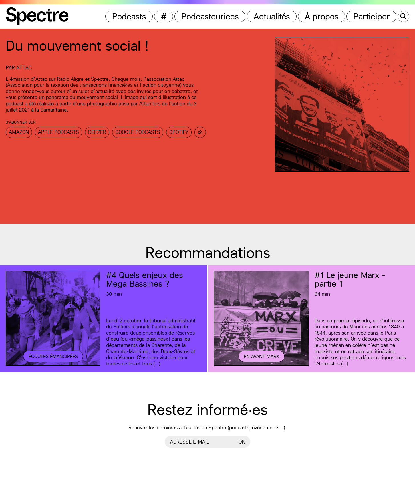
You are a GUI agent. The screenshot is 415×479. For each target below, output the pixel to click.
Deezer (97, 132)
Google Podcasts (137, 132)
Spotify (178, 132)
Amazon (19, 132)
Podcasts (129, 16)
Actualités (272, 16)
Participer (371, 16)
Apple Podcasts (58, 132)
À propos (322, 16)
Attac (24, 68)
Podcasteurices (210, 16)
